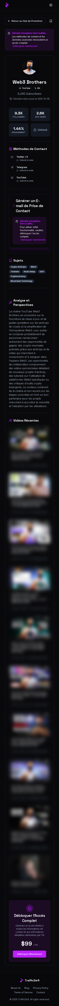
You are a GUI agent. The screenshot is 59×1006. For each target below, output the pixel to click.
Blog (26, 988)
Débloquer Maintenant (29, 954)
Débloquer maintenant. (25, 46)
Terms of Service (23, 992)
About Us (16, 988)
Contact (40, 992)
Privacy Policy (40, 988)
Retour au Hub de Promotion (25, 21)
